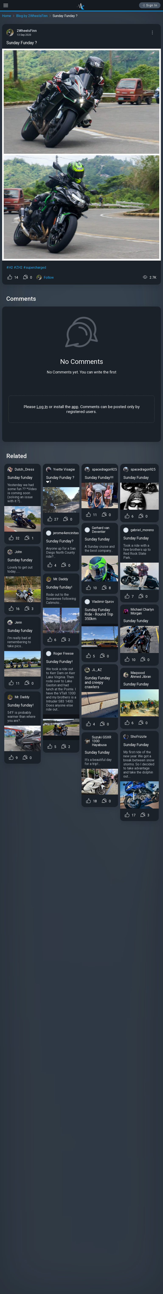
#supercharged (34, 267)
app (75, 406)
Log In (42, 406)
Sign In (149, 5)
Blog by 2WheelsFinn (32, 16)
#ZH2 (18, 267)
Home (6, 16)
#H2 (9, 267)
